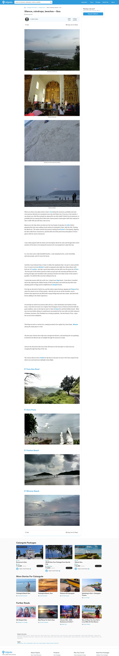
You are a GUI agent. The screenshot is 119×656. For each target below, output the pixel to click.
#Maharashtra (30, 643)
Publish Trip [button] (106, 2)
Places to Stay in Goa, (76, 636)
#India (34, 643)
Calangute (55, 285)
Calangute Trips (42, 7)
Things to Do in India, (39, 636)
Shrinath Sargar (65, 595)
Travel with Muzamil (22, 595)
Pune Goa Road (31, 369)
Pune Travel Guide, (64, 635)
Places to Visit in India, (58, 636)
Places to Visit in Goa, (85, 636)
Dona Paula (30, 410)
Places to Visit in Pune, (35, 635)
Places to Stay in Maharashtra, (87, 635)
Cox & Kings (86, 597)
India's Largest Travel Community (9, 654)
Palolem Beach (31, 450)
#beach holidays (42, 643)
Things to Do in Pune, (55, 635)
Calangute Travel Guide (32, 7)
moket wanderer (43, 595)
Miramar (75, 324)
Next (101, 585)
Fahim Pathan (86, 624)
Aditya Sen (64, 624)
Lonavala (34, 269)
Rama (57, 309)
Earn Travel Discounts (36, 655)
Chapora (73, 289)
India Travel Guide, (67, 636)
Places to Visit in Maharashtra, (74, 635)
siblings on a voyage (22, 622)
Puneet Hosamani (44, 622)
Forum (91, 2)
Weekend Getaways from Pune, (23, 635)
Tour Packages (57, 655)
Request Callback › (93, 13)
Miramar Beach (31, 491)
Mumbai (41, 267)
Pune (76, 269)
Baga (58, 280)
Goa (51, 212)
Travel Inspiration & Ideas (80, 655)
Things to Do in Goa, (95, 636)
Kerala (62, 229)
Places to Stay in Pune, (45, 635)
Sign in (113, 2)
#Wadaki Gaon (20, 643)
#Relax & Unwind (49, 643)
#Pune (25, 643)
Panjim (42, 358)
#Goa (37, 643)
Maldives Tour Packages (102, 655)
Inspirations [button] (84, 2)
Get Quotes (40, 566)
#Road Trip (56, 643)
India (68, 225)
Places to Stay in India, (48, 636)
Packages (98, 2)
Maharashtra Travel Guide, (28, 636)
